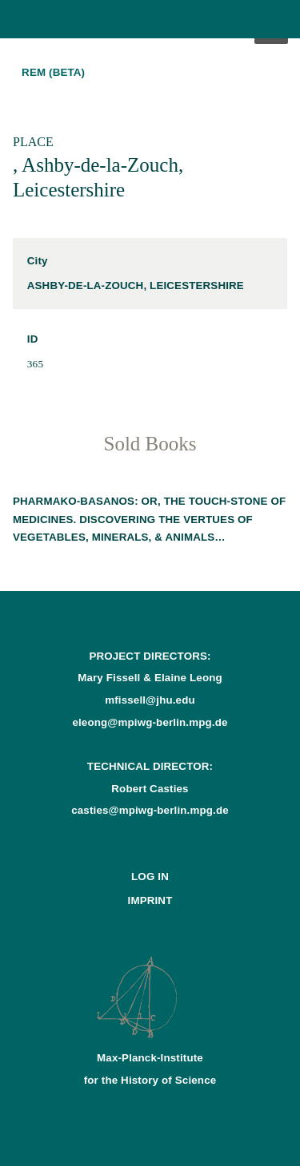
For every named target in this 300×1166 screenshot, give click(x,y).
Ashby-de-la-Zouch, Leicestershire (135, 286)
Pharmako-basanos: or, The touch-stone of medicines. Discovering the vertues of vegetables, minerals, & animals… (149, 518)
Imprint (150, 900)
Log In (150, 876)
